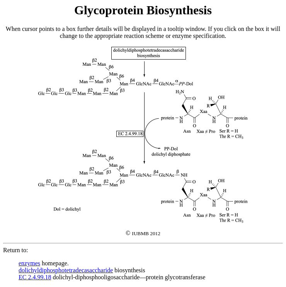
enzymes (29, 263)
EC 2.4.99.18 (35, 277)
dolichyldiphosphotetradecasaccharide (66, 270)
